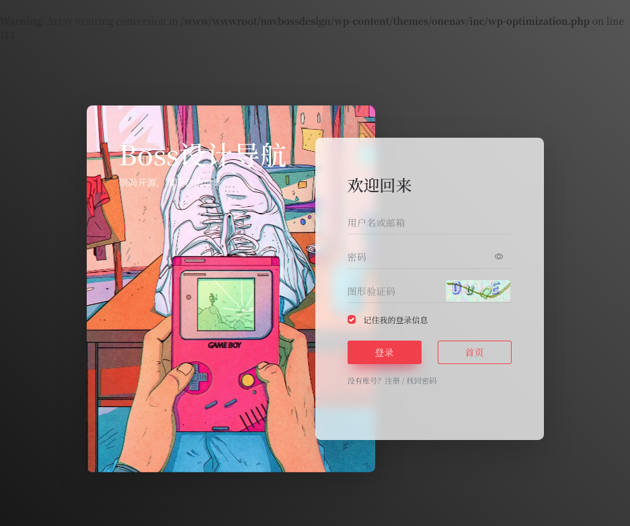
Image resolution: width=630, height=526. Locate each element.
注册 (392, 380)
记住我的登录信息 (396, 319)
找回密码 (422, 380)
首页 (474, 352)
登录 (384, 352)
